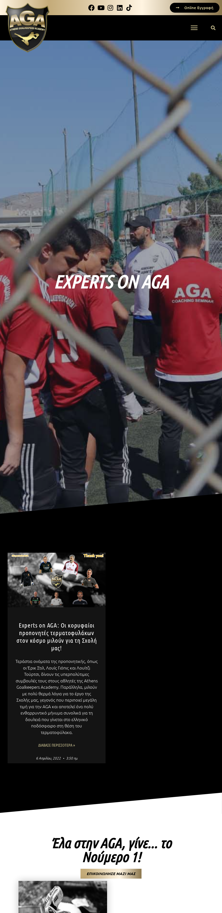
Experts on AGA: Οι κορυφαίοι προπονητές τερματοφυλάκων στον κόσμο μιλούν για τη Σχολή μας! (56, 636)
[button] (213, 28)
